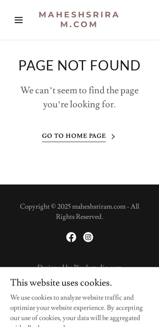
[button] (20, 19)
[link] (79, 25)
